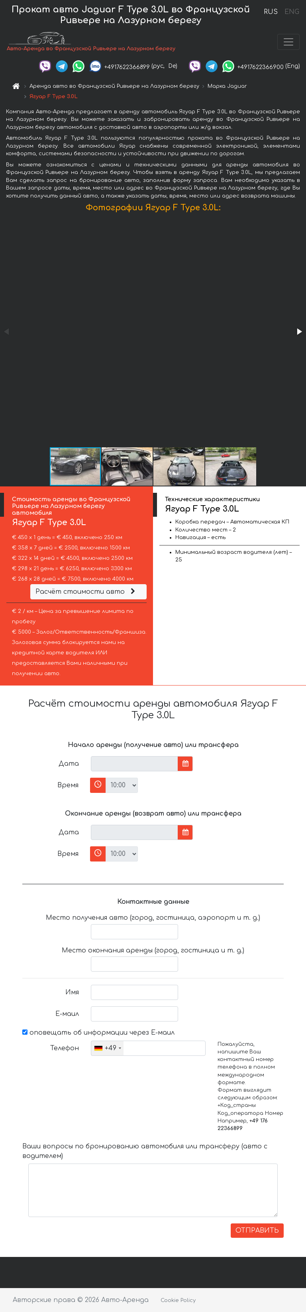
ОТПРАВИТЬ (257, 1230)
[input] (134, 763)
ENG (291, 12)
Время (67, 785)
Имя (72, 992)
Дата (69, 763)
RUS (271, 12)
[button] (298, 331)
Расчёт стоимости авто (86, 591)
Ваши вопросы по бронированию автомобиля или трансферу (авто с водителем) (144, 1151)
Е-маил (67, 1014)
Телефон (64, 1048)
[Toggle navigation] (288, 42)
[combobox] (107, 1048)
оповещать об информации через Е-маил (98, 1032)
